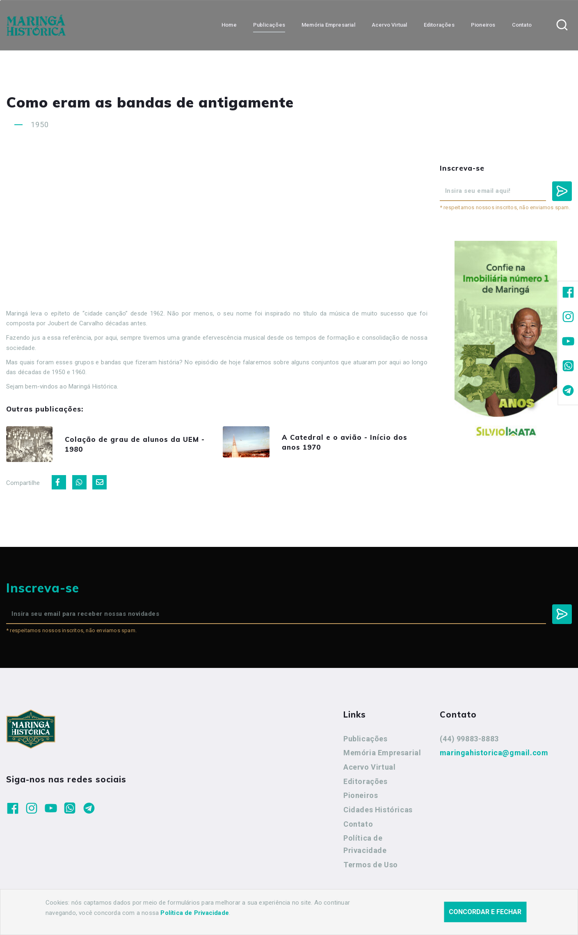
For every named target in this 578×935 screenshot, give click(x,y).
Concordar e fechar (485, 912)
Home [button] (229, 25)
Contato (358, 825)
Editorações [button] (439, 25)
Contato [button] (522, 25)
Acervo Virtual (369, 768)
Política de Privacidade (365, 845)
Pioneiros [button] (483, 25)
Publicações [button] (269, 25)
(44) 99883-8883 (469, 740)
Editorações (365, 782)
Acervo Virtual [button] (389, 25)
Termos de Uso (370, 866)
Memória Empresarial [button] (328, 25)
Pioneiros (360, 796)
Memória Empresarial (382, 754)
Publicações (365, 740)
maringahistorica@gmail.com (494, 754)
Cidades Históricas (378, 811)
